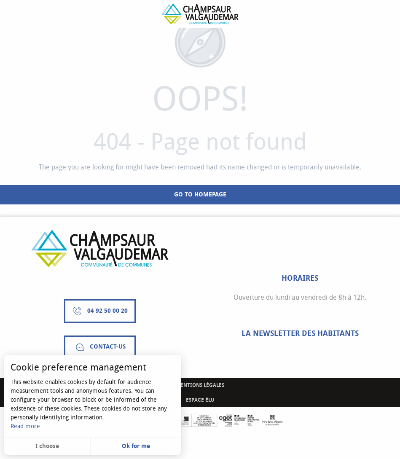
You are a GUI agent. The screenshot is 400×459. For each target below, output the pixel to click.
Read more (25, 426)
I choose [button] (47, 446)
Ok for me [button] (136, 446)
